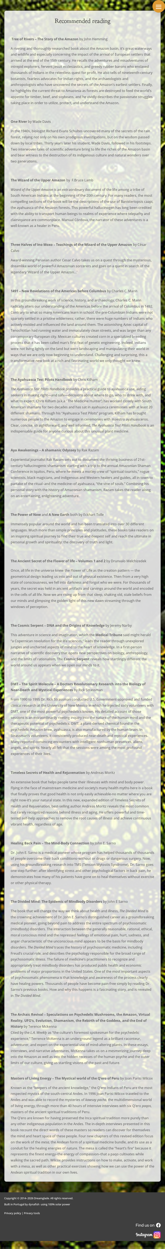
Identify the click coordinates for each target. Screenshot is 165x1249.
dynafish (34, 1204)
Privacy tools (32, 1213)
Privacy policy (12, 1213)
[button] (158, 6)
